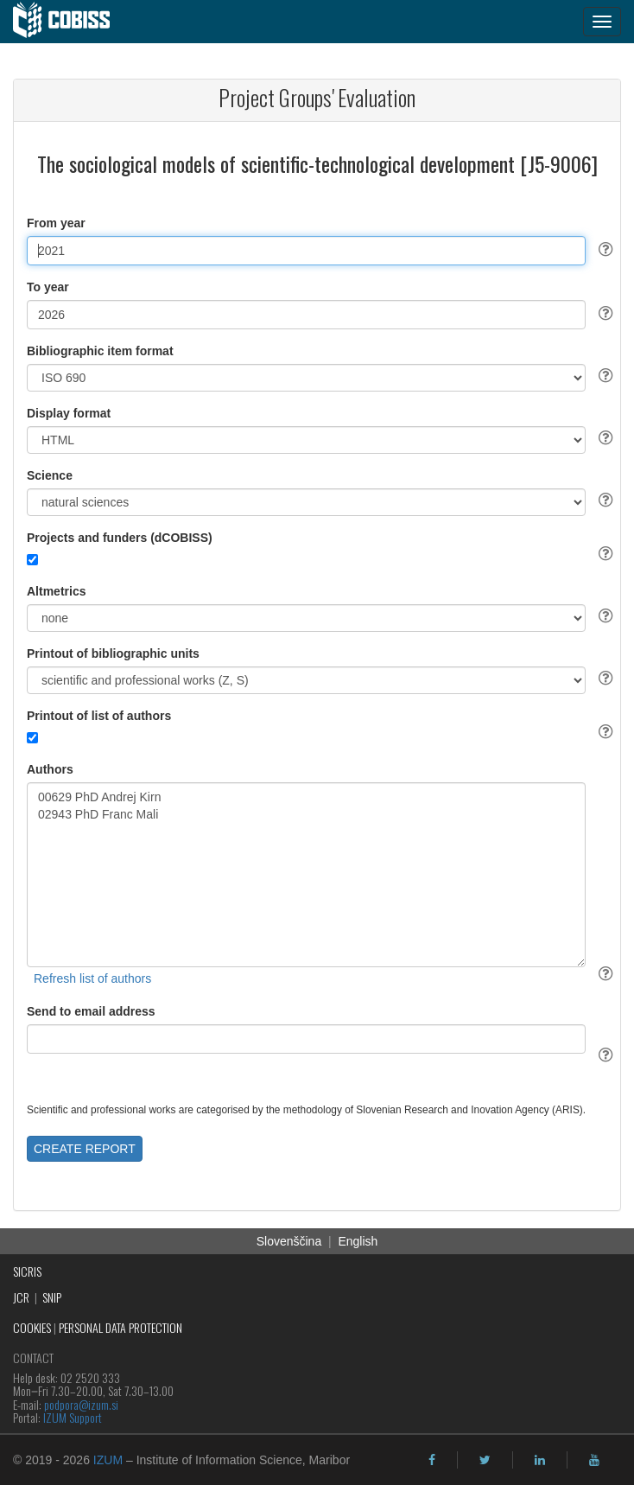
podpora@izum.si (81, 1404)
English (357, 1241)
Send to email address (91, 1011)
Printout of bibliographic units (113, 653)
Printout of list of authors (99, 716)
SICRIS (27, 1271)
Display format (69, 413)
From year (56, 223)
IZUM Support (72, 1417)
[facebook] (431, 1460)
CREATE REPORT (85, 1149)
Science (50, 475)
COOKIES (32, 1327)
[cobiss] (70, 21)
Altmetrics (56, 591)
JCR (21, 1297)
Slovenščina (289, 1241)
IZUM (108, 1460)
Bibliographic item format (100, 351)
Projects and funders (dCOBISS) (119, 538)
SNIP (51, 1297)
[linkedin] (540, 1460)
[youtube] (594, 1460)
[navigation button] (602, 21)
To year (48, 287)
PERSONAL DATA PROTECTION (120, 1327)
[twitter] (485, 1460)
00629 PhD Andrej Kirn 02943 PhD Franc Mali (306, 874)
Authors (50, 769)
